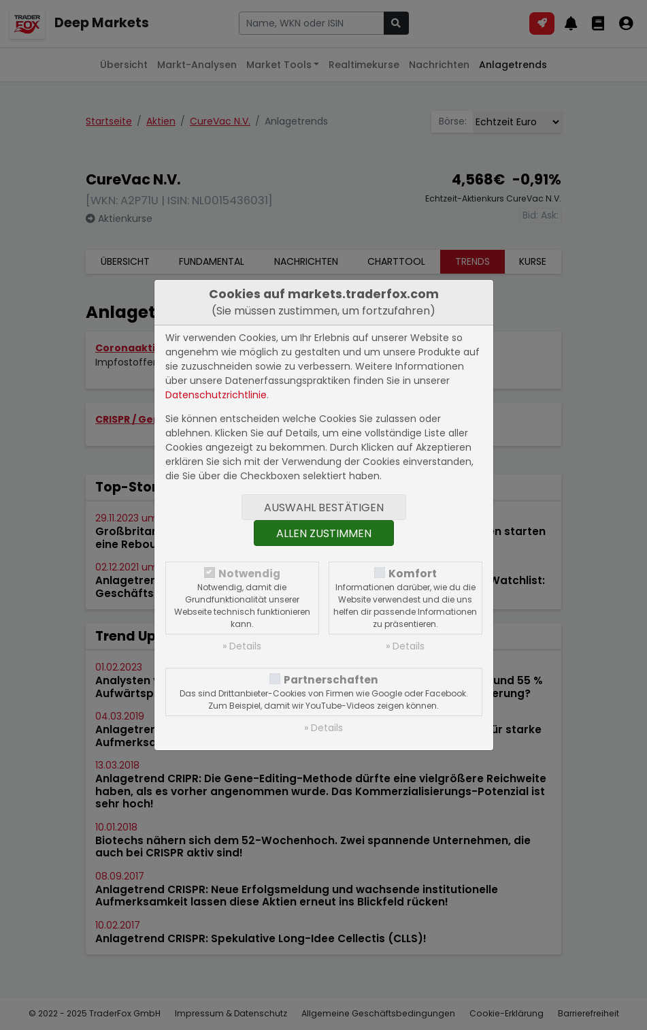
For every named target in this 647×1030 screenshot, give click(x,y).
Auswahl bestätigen (324, 507)
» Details (241, 646)
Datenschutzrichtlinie (216, 395)
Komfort (412, 573)
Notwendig (249, 573)
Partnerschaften (331, 680)
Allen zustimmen (323, 533)
